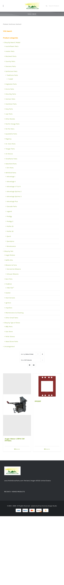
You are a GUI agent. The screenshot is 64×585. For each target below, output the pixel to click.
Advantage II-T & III (14, 186)
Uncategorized (9, 346)
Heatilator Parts (11, 104)
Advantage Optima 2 (14, 191)
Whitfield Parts (10, 173)
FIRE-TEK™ (10, 288)
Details (18, 449)
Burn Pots (8, 279)
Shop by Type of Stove (12, 323)
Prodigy (9, 216)
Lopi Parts (9, 114)
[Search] (46, 6)
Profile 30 (10, 231)
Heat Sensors (10, 298)
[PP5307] (47, 385)
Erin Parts (10, 168)
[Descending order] (42, 354)
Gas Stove (9, 331)
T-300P (10, 79)
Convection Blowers (14, 269)
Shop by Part (8, 251)
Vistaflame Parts (11, 159)
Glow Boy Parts (10, 94)
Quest (9, 236)
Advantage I (11, 176)
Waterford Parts (11, 164)
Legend (9, 211)
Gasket (7, 293)
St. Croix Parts (10, 144)
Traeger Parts (10, 149)
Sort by (27, 354)
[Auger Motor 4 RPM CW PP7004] (17, 404)
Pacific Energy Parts (12, 124)
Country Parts (10, 61)
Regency (8, 139)
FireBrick (8, 284)
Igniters (8, 303)
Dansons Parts (10, 66)
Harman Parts (10, 99)
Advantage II (11, 181)
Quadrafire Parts (11, 134)
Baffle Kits (9, 260)
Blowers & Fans (11, 265)
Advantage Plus (12, 201)
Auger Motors (10, 255)
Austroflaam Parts (11, 46)
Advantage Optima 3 (14, 196)
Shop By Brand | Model (12, 42)
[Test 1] (32, 2)
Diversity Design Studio (49, 506)
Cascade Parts (12, 206)
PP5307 (38, 401)
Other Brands (10, 119)
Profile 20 (10, 226)
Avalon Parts (9, 51)
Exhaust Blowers (13, 274)
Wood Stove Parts (11, 341)
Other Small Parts (11, 318)
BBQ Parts (9, 326)
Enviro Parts (9, 89)
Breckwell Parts (10, 56)
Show (26, 360)
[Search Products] (53, 6)
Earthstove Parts (11, 71)
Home (29, 14)
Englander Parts (11, 84)
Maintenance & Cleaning (14, 313)
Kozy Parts (9, 109)
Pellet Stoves (10, 336)
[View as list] (34, 365)
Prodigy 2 (10, 221)
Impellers (8, 308)
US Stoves (9, 154)
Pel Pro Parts (9, 129)
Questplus (10, 241)
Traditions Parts (12, 75)
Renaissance (11, 246)
